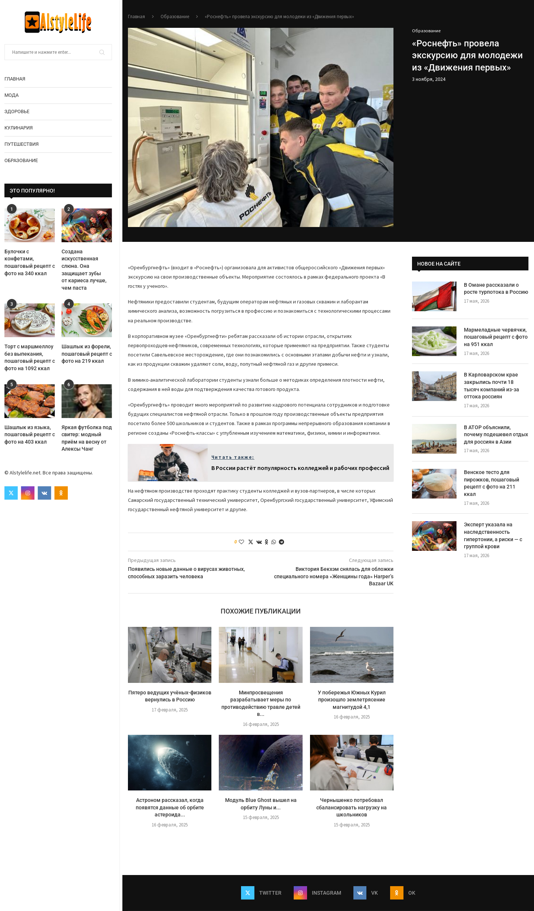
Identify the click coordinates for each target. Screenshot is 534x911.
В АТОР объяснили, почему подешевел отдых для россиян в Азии (496, 434)
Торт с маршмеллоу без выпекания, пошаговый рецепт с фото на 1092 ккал (32, 357)
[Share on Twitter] (250, 542)
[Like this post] (241, 542)
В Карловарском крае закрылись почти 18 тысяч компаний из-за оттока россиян (491, 385)
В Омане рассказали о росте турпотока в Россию (496, 288)
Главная (17, 79)
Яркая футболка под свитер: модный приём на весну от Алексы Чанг (90, 438)
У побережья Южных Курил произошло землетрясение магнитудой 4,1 (352, 700)
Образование (24, 160)
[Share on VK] (259, 542)
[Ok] (64, 493)
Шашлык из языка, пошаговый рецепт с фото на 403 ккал (32, 434)
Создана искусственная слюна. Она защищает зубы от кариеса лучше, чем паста (87, 270)
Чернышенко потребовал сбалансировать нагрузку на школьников (351, 807)
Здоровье (19, 111)
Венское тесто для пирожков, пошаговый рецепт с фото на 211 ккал (491, 483)
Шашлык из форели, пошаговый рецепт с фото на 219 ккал (90, 353)
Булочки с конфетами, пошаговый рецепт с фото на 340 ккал (32, 262)
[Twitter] (14, 493)
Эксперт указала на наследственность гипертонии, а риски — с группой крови (493, 535)
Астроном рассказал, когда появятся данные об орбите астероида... (170, 807)
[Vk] (47, 493)
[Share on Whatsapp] (273, 542)
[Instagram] (30, 493)
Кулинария (21, 128)
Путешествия (24, 144)
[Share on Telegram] (281, 542)
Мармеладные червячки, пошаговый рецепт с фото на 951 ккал (496, 337)
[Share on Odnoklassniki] (266, 542)
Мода (14, 95)
